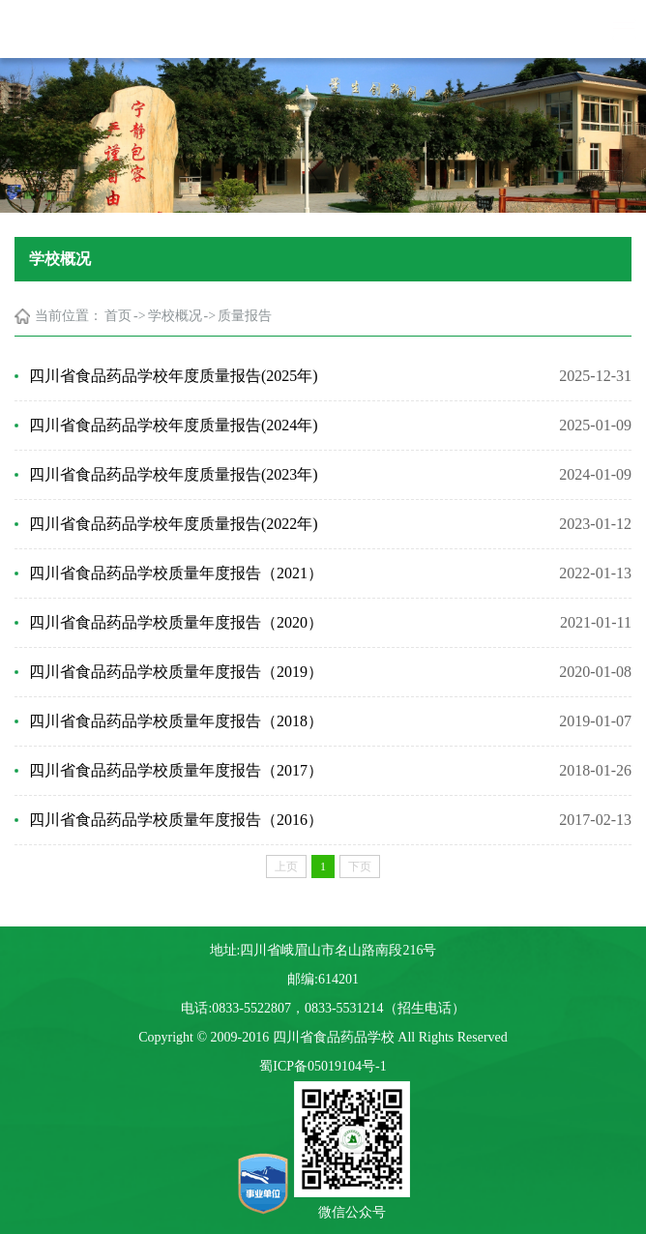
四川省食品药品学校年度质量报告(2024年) (173, 425)
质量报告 (245, 315)
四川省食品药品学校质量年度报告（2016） (176, 819)
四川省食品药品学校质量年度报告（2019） (176, 671)
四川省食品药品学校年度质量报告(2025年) (173, 375)
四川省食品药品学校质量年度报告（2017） (176, 770)
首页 (118, 315)
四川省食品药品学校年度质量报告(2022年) (173, 523)
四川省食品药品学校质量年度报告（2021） (176, 573)
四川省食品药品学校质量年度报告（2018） (176, 721)
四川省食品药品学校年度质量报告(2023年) (173, 474)
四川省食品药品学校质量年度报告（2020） (176, 622)
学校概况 (175, 315)
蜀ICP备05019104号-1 (322, 1066)
